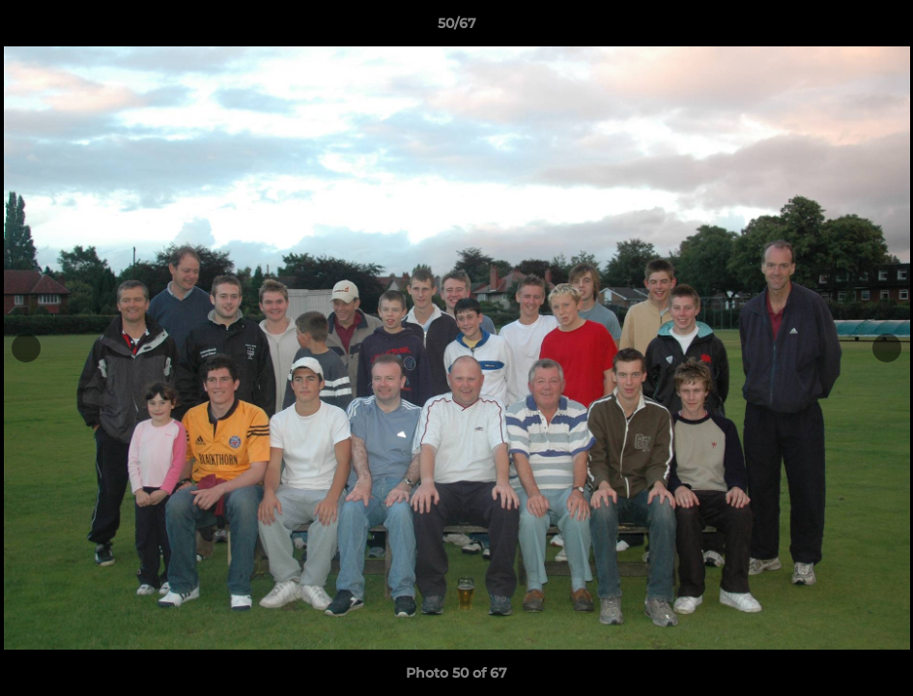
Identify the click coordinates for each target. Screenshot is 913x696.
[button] (878, 28)
